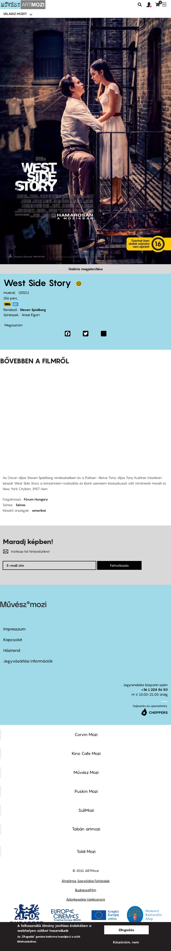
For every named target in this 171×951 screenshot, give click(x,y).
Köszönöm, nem (126, 942)
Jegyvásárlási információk (28, 661)
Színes (21, 505)
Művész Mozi (86, 772)
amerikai (39, 510)
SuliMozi (86, 810)
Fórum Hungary (36, 499)
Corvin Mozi (86, 734)
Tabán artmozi (86, 828)
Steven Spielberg (33, 310)
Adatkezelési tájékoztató (85, 899)
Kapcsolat (12, 639)
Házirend (11, 650)
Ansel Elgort (31, 315)
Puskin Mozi (86, 791)
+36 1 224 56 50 (154, 689)
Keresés (140, 4)
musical (9, 292)
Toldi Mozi (86, 851)
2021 (24, 292)
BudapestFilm (85, 890)
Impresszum (14, 629)
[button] (151, 5)
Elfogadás (126, 930)
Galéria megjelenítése (85, 269)
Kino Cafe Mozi (86, 753)
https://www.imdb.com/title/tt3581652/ (7, 304)
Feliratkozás (119, 565)
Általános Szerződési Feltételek (85, 881)
